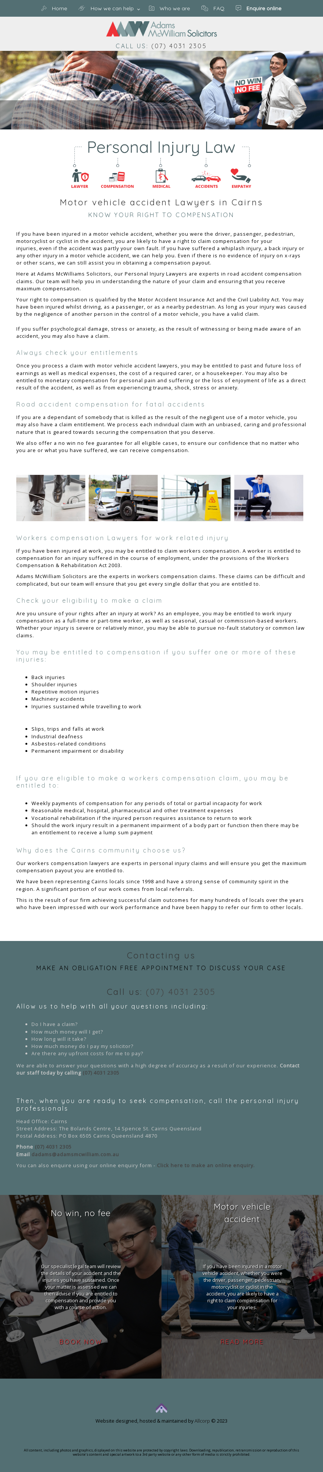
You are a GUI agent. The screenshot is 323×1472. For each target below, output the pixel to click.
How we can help (106, 8)
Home (54, 8)
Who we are (169, 8)
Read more (242, 1342)
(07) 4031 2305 (179, 46)
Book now (81, 1342)
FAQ (212, 8)
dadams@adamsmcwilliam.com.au (75, 1154)
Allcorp (202, 1420)
